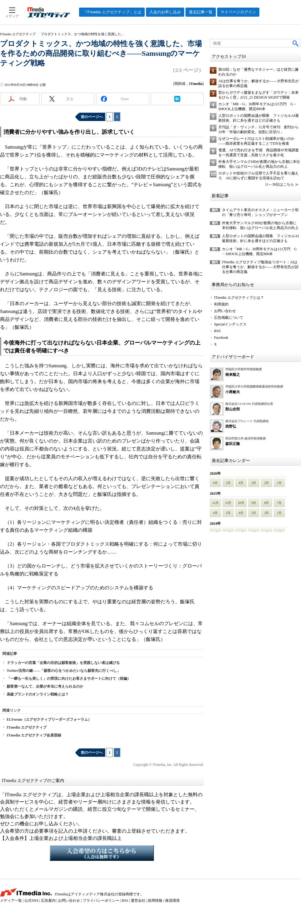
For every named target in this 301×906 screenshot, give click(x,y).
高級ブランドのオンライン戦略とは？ (38, 694)
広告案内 (48, 900)
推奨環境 (172, 900)
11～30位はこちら (279, 184)
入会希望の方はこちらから (102, 853)
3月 (253, 482)
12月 (216, 502)
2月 (266, 482)
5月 (228, 482)
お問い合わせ (225, 311)
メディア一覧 (11, 900)
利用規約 (221, 304)
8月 (266, 502)
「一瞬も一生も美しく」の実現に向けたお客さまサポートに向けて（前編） (69, 678)
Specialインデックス (230, 324)
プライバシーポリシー (101, 900)
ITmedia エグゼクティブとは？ (239, 297)
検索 (295, 43)
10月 (241, 502)
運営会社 (138, 900)
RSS (217, 331)
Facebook (221, 337)
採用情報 (155, 900)
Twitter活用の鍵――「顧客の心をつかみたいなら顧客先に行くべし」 (63, 671)
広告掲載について (228, 317)
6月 (215, 482)
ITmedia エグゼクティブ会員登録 (34, 735)
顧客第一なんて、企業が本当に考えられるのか (45, 686)
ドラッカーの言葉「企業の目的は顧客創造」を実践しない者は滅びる (63, 663)
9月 (253, 502)
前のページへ (92, 117)
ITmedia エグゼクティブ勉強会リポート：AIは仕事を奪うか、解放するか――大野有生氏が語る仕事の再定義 (260, 267)
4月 (241, 482)
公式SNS (31, 900)
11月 (228, 502)
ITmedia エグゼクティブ (27, 727)
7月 (279, 502)
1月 (279, 482)
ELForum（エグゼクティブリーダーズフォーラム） (49, 719)
